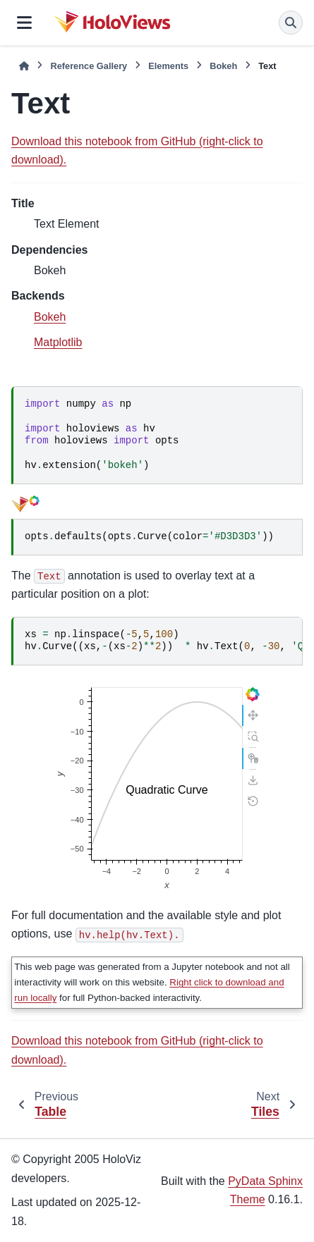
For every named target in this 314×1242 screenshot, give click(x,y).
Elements (168, 66)
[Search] (291, 23)
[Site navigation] (24, 23)
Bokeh (223, 66)
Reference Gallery (88, 66)
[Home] (24, 66)
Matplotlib (58, 342)
